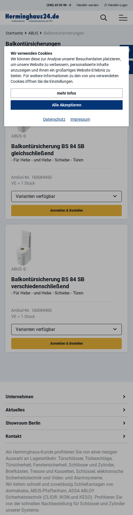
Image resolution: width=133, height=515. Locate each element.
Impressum (80, 119)
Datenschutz (54, 119)
